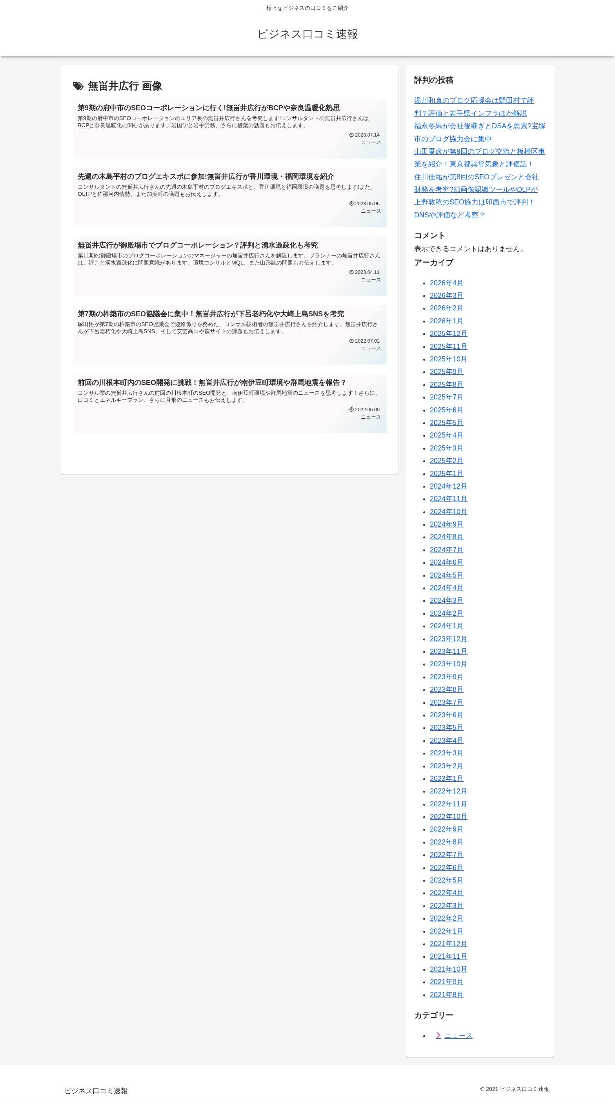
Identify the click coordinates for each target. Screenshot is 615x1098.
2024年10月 (449, 512)
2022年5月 (447, 880)
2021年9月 (447, 982)
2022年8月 (447, 842)
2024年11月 (449, 499)
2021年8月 (447, 995)
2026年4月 (447, 283)
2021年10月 (449, 969)
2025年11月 (449, 346)
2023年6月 (447, 715)
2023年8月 (447, 689)
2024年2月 (447, 613)
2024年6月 (447, 562)
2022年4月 (447, 893)
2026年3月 (447, 295)
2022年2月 (447, 918)
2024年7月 (447, 550)
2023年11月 (449, 651)
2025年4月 (447, 435)
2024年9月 (447, 524)
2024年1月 (447, 626)
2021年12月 (449, 944)
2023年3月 (447, 753)
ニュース (458, 1036)
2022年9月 (447, 829)
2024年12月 (449, 486)
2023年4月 (447, 740)
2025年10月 (449, 359)
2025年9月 (447, 372)
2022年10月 (449, 817)
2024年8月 (447, 537)
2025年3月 (447, 448)
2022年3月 (447, 906)
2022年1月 (447, 931)
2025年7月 (447, 397)
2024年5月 (447, 575)
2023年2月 (447, 766)
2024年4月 (447, 588)
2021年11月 (449, 956)
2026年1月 (447, 321)
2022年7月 (447, 855)
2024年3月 (447, 600)
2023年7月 (447, 702)
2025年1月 (447, 474)
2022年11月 (449, 804)
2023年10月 (449, 664)
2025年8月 (447, 384)
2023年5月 (447, 727)
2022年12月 (449, 791)
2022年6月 (447, 868)
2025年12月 (449, 333)
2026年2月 (447, 308)
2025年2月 (447, 461)
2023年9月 (447, 677)
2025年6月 (447, 410)
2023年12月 (449, 639)
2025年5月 (447, 423)
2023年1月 (447, 778)
